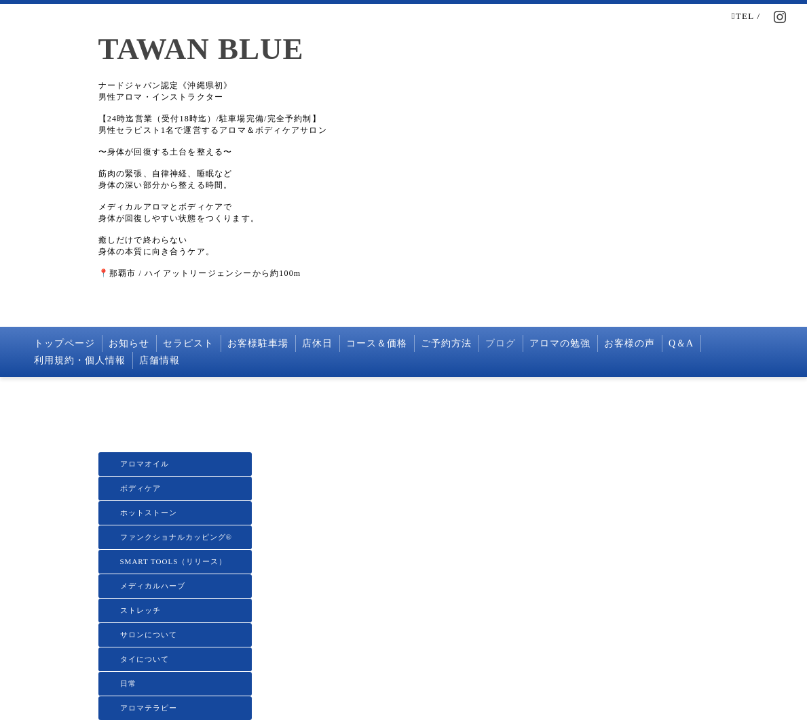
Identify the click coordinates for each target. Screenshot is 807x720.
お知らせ (129, 343)
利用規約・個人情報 (80, 360)
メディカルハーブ (152, 586)
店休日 (317, 343)
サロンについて (148, 635)
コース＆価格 (376, 343)
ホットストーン (148, 512)
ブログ (500, 343)
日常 (128, 683)
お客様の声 (629, 343)
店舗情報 (159, 360)
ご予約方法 (446, 343)
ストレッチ (140, 610)
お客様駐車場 (257, 343)
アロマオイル (144, 464)
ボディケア (140, 488)
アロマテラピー (148, 708)
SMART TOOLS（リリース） (173, 561)
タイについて (144, 659)
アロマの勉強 (559, 343)
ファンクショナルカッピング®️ (176, 537)
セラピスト (188, 343)
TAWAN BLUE (201, 49)
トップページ (64, 343)
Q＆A (681, 343)
